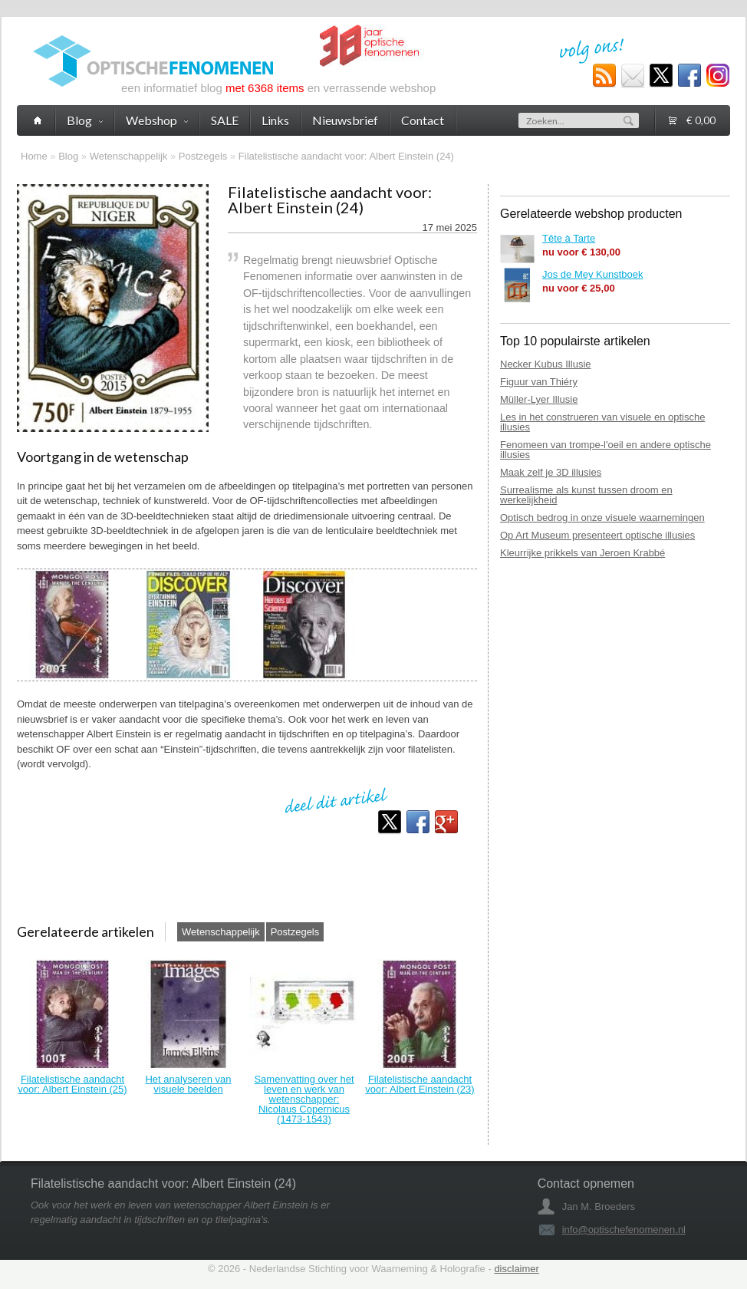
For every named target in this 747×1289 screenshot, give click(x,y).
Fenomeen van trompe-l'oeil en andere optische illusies (605, 450)
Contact (422, 120)
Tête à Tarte (568, 238)
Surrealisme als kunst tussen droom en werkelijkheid (586, 495)
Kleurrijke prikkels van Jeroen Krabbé (582, 553)
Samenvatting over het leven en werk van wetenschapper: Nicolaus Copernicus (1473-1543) (304, 1099)
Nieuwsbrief (345, 120)
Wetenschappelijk (129, 156)
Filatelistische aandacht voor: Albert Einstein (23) (419, 1084)
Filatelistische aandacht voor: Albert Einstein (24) (346, 156)
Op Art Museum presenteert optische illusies (597, 535)
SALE (225, 120)
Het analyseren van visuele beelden (188, 1084)
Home (34, 156)
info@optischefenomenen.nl (624, 1229)
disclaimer (516, 1268)
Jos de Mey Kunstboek (592, 274)
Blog (68, 156)
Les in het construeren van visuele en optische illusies (602, 422)
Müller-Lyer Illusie (539, 399)
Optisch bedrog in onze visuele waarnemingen (602, 518)
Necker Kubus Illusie (545, 364)
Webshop (157, 120)
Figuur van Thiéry (539, 382)
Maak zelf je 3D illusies (550, 472)
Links (275, 120)
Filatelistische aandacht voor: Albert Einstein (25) (72, 1084)
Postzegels (203, 156)
